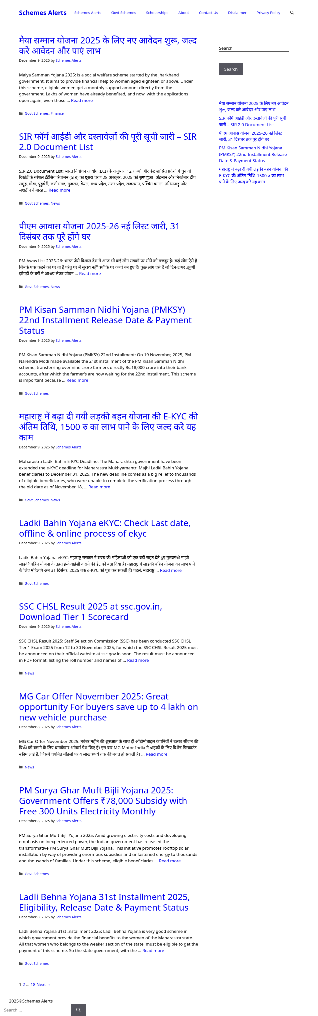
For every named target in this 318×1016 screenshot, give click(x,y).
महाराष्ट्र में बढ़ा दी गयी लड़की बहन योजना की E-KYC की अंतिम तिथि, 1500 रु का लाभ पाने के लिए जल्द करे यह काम (108, 426)
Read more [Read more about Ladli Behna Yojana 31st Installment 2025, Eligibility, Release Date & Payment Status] (153, 950)
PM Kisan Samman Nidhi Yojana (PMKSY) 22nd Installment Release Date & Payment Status (105, 320)
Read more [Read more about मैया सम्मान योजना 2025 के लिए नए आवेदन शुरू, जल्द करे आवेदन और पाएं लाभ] (82, 100)
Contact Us (208, 12)
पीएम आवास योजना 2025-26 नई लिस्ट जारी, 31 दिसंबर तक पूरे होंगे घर (99, 231)
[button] (292, 12)
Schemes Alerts (42, 12)
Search (225, 48)
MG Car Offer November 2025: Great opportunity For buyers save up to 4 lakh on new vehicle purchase (108, 706)
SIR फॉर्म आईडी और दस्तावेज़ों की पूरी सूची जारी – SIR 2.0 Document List (107, 141)
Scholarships (157, 12)
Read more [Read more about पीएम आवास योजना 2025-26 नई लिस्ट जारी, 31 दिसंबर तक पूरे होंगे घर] (90, 273)
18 (32, 984)
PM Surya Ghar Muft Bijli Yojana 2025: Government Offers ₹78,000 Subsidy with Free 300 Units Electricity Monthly (103, 800)
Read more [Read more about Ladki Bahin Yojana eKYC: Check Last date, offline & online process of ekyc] (171, 570)
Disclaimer (237, 12)
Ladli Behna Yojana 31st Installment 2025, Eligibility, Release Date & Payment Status (104, 902)
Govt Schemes (123, 12)
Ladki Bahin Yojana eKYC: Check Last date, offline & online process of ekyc (105, 528)
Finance (57, 113)
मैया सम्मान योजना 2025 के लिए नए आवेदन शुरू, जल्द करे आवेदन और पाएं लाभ (108, 45)
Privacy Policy (268, 12)
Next (43, 984)
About (183, 12)
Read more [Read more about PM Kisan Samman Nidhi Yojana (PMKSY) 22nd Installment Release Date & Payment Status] (77, 380)
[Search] (78, 1010)
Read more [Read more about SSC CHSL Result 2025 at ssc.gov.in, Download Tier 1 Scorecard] (138, 660)
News (55, 203)
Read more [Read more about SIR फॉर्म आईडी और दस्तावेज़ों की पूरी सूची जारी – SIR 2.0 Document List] (59, 190)
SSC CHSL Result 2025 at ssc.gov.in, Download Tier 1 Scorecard (90, 611)
